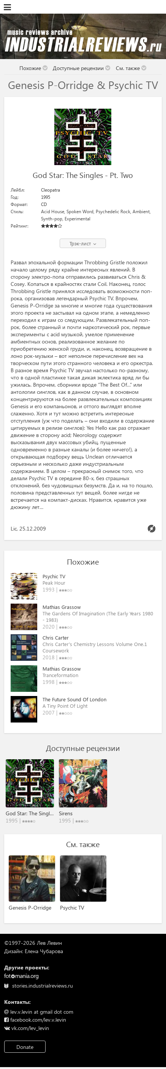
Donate (24, 1046)
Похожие (33, 68)
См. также (131, 68)
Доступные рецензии (82, 68)
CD (44, 204)
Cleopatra (50, 190)
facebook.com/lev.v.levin (35, 1019)
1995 (45, 197)
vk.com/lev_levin (26, 1028)
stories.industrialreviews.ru (38, 985)
